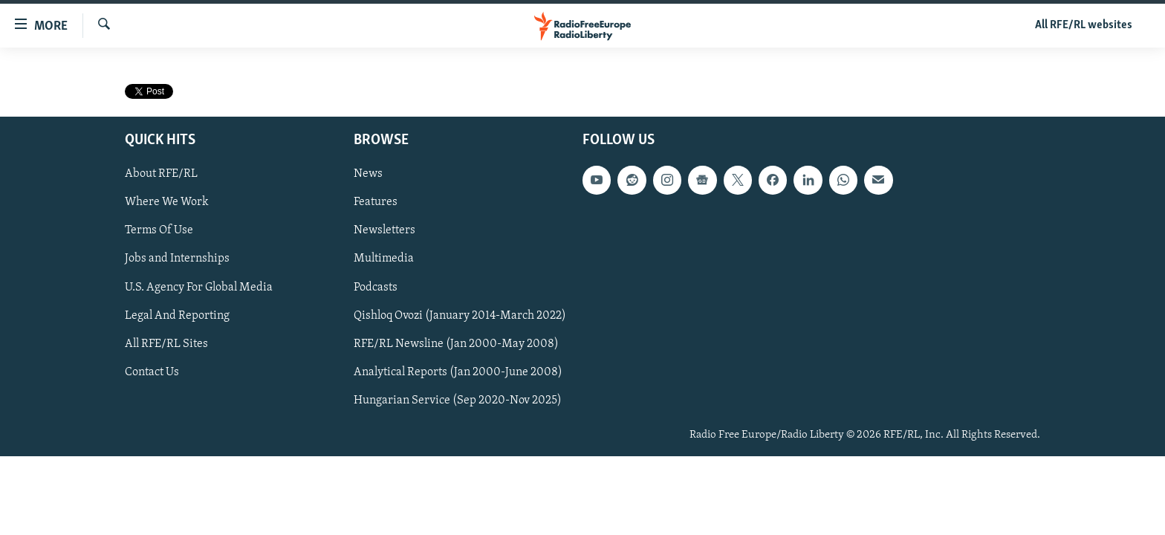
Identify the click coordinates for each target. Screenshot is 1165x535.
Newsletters (384, 231)
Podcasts (375, 288)
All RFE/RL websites (1083, 25)
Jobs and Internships (177, 259)
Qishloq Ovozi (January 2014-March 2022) (460, 316)
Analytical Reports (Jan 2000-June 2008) (458, 372)
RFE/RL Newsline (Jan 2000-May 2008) (456, 344)
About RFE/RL (161, 175)
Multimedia (384, 259)
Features (375, 203)
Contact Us (152, 372)
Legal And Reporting (177, 316)
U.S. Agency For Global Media (199, 288)
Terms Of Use (159, 231)
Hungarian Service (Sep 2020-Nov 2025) (458, 400)
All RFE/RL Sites (166, 344)
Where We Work (167, 203)
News (368, 175)
